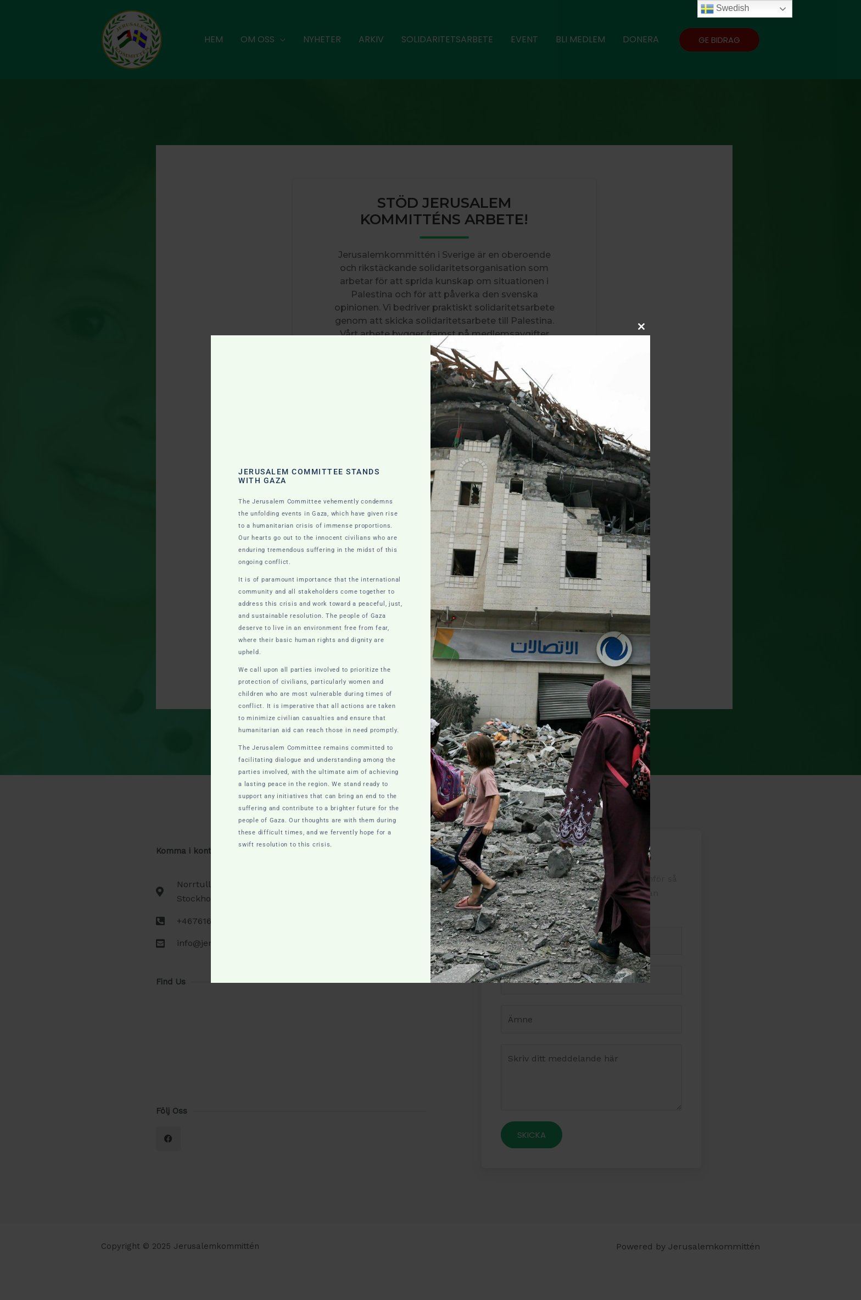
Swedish (725, 8)
